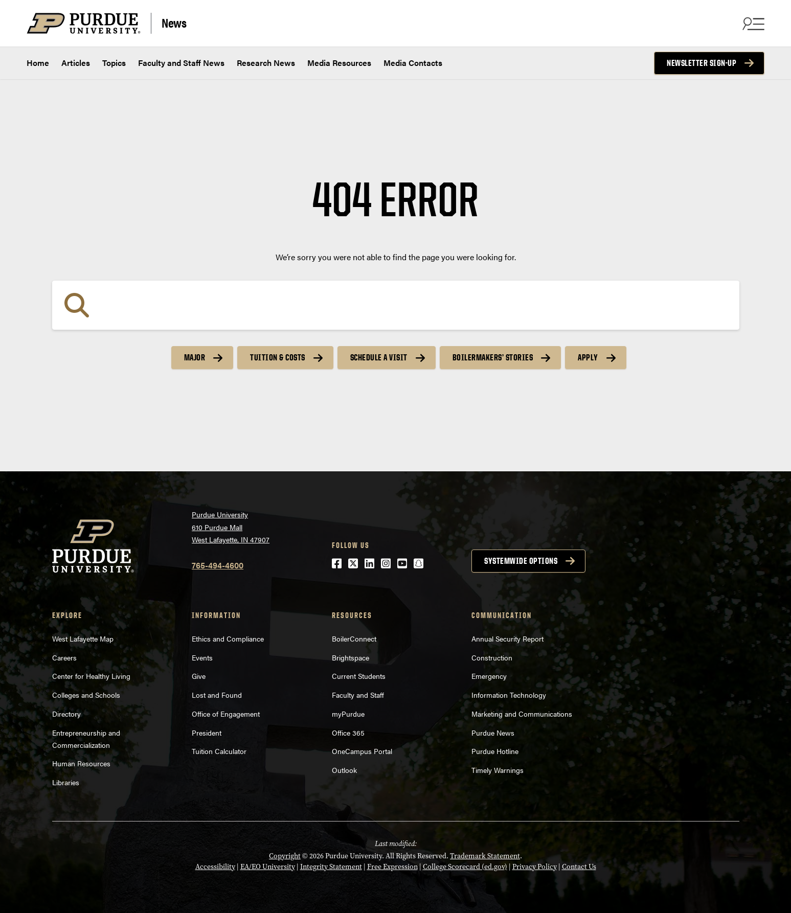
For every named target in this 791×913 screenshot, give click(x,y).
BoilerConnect (354, 638)
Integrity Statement (331, 867)
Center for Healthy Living (91, 676)
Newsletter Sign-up (701, 63)
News (174, 22)
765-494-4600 (217, 565)
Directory (66, 714)
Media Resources (339, 63)
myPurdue (348, 714)
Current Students (359, 676)
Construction (491, 657)
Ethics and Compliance (228, 638)
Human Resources (81, 763)
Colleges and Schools (86, 695)
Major (195, 357)
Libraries (65, 782)
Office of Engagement (226, 714)
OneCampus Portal (362, 751)
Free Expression (392, 867)
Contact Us (579, 867)
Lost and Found (217, 695)
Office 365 (348, 732)
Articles (75, 63)
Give (199, 676)
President (206, 732)
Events (202, 657)
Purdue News (492, 732)
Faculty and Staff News (181, 63)
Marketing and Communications (521, 714)
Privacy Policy (534, 867)
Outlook (344, 770)
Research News (266, 63)
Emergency (489, 676)
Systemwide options (520, 561)
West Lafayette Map (83, 638)
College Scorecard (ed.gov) (465, 867)
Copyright (285, 856)
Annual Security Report (507, 638)
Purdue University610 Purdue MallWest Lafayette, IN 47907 (230, 526)
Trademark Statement (485, 856)
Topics (114, 63)
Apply (588, 357)
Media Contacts (412, 63)
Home (38, 63)
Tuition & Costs (277, 357)
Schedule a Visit (379, 357)
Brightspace (350, 657)
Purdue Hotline (494, 751)
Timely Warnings (497, 770)
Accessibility (215, 867)
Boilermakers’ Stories (493, 357)
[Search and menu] (752, 23)
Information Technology (508, 695)
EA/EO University (267, 867)
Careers (64, 657)
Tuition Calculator (219, 751)
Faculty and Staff (358, 695)
